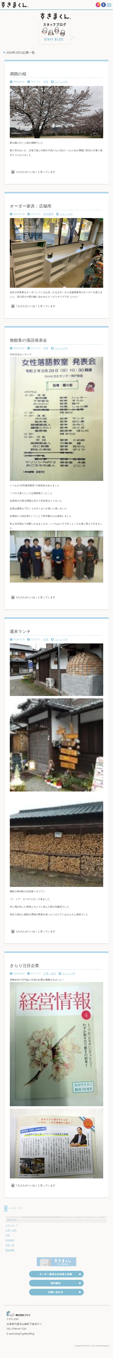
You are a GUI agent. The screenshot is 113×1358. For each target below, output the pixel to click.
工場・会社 (49, 973)
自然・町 (10, 1245)
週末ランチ (20, 631)
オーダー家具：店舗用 (30, 206)
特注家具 (48, 214)
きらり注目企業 (24, 965)
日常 (45, 81)
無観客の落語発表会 (28, 340)
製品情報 (10, 1250)
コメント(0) (61, 81)
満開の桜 (18, 74)
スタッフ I (11, 1225)
